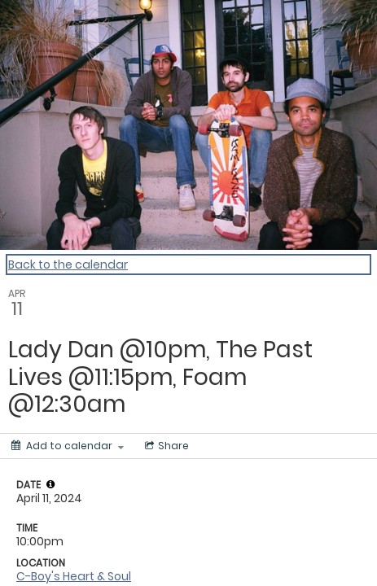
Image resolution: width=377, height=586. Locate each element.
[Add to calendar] (67, 446)
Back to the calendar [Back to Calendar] (68, 264)
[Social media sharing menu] (165, 446)
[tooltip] (50, 484)
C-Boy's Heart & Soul (73, 576)
